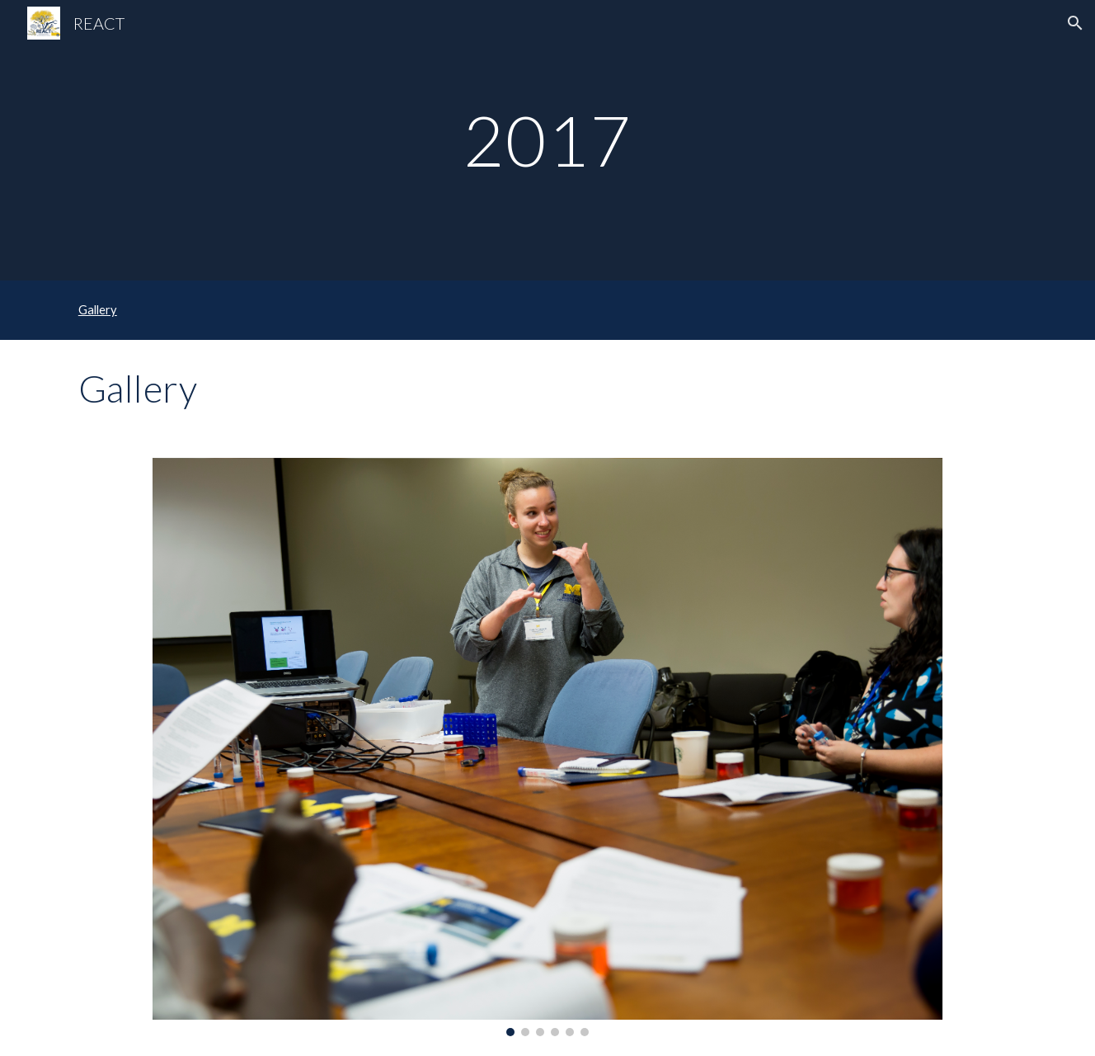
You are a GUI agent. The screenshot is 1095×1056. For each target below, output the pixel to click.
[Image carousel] (547, 747)
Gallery (97, 310)
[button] (1075, 23)
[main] (547, 140)
